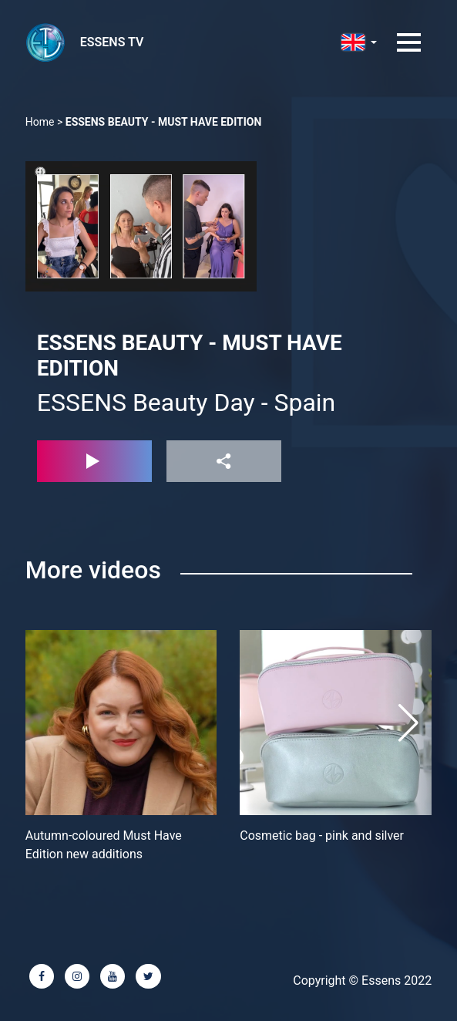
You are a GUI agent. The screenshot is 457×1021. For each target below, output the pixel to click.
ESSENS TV (112, 42)
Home (40, 122)
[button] (408, 722)
